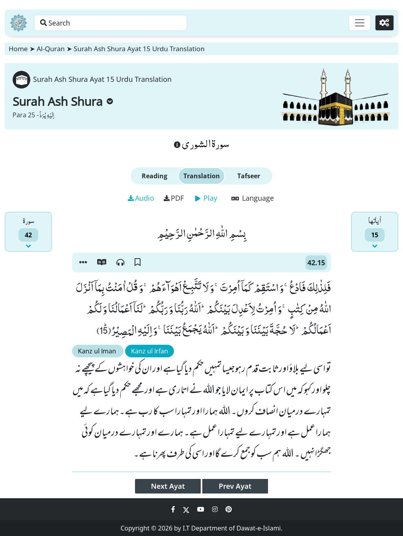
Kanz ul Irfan (149, 351)
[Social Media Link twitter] (187, 509)
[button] (83, 262)
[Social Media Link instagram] (215, 509)
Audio (141, 198)
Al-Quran (51, 48)
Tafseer (248, 176)
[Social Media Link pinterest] (229, 509)
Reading (154, 176)
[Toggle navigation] (358, 23)
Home (18, 48)
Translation (201, 176)
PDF (174, 198)
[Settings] (383, 23)
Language (252, 198)
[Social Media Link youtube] (201, 509)
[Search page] (123, 22)
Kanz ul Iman (98, 351)
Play (206, 198)
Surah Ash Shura (63, 101)
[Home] (18, 22)
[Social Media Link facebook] (174, 509)
